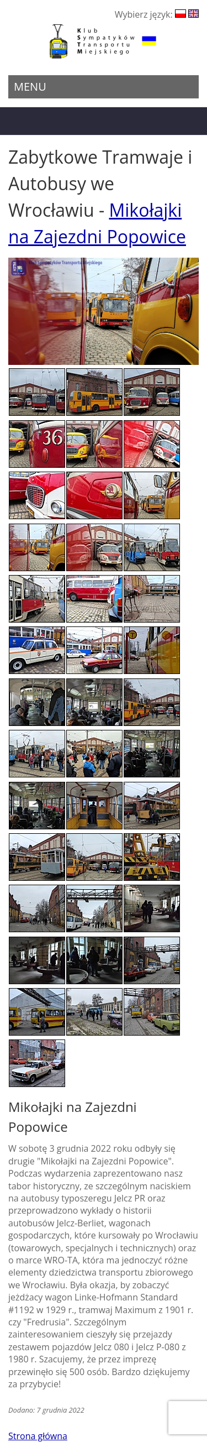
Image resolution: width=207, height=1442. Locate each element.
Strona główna (37, 1436)
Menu (30, 86)
